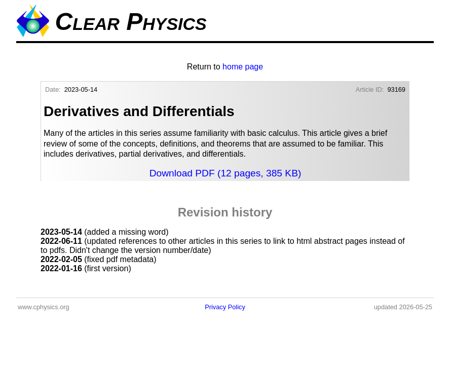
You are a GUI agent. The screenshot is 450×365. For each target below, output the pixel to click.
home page (242, 66)
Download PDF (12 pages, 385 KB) (225, 173)
